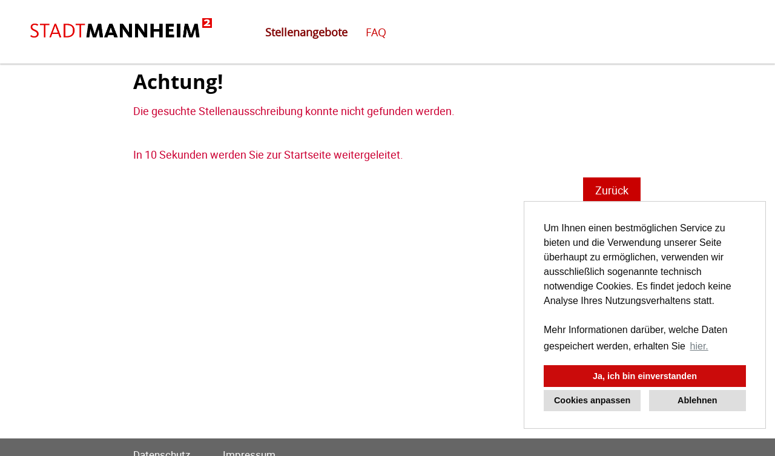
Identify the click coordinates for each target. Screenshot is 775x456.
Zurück (611, 190)
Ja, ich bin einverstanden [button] (645, 376)
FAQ (376, 32)
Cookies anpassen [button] (592, 400)
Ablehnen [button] (697, 400)
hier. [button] (699, 346)
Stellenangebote (306, 32)
